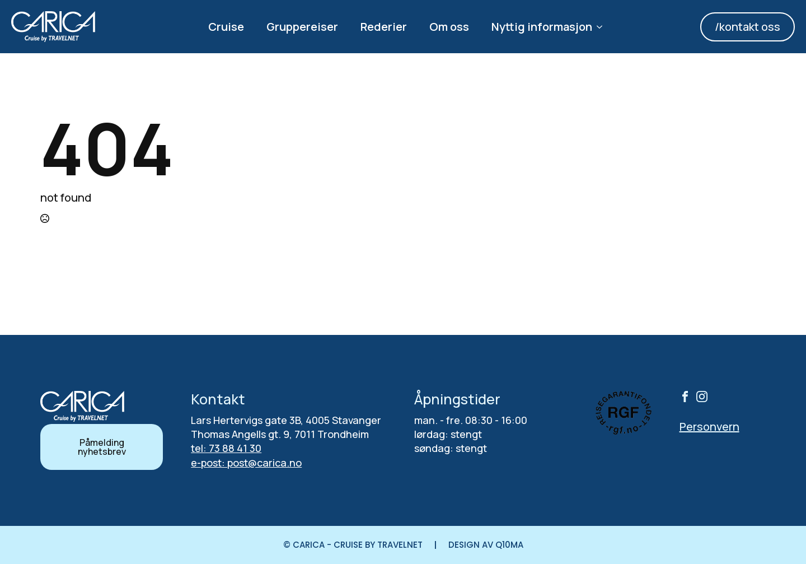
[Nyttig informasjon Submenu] (602, 27)
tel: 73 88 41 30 (226, 448)
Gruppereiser (302, 26)
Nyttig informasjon (541, 26)
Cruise (226, 26)
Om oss (449, 26)
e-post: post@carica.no (246, 462)
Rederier (383, 26)
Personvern (709, 426)
